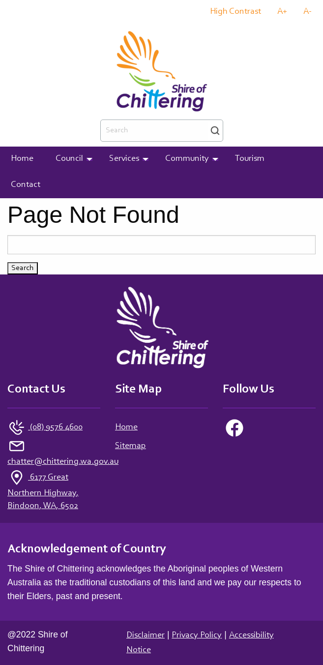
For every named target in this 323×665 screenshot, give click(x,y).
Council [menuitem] (69, 158)
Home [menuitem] (22, 158)
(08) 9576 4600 (55, 427)
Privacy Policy (197, 635)
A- (307, 12)
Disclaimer (145, 635)
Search (215, 130)
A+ (282, 12)
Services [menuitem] (124, 158)
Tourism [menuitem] (249, 158)
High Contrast (235, 12)
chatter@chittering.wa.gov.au (62, 461)
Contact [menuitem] (25, 185)
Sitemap (130, 446)
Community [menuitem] (187, 158)
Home (126, 427)
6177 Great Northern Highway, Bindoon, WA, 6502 (43, 492)
